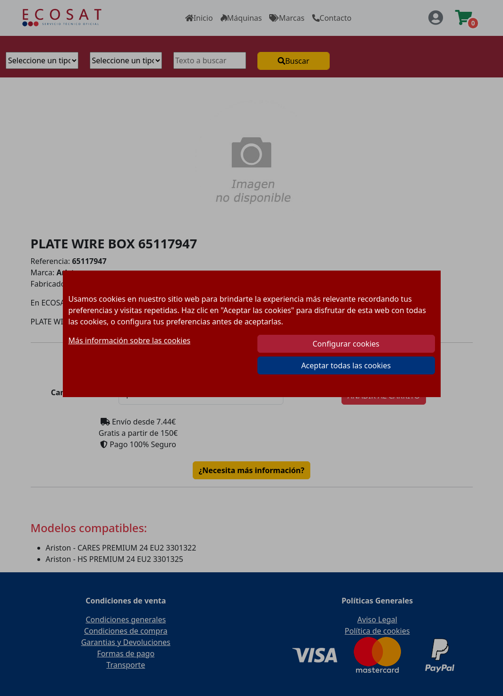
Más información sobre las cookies (129, 340)
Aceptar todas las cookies (346, 365)
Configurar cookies (346, 344)
